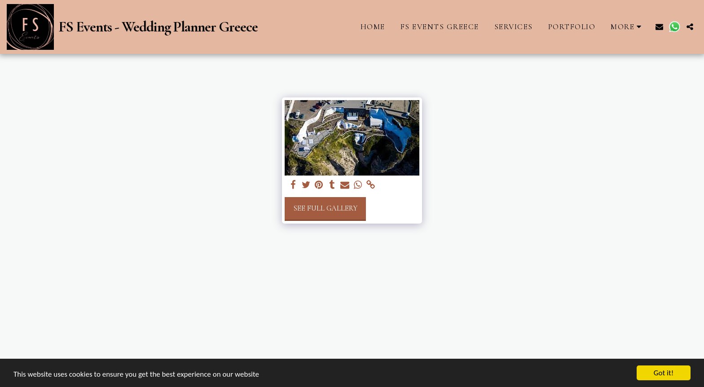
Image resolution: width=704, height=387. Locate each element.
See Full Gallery (325, 208)
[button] (659, 27)
